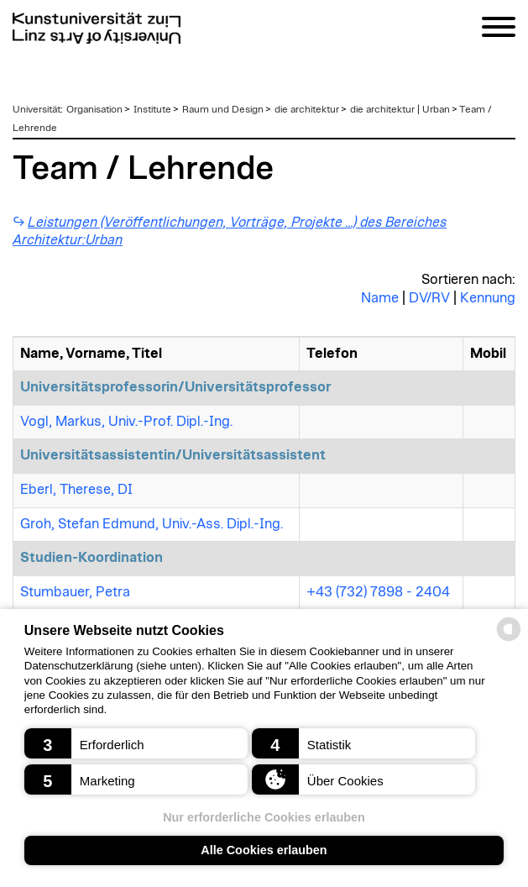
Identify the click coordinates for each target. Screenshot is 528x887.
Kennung (487, 298)
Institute (152, 109)
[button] (136, 743)
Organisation (94, 109)
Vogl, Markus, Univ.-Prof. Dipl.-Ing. (126, 421)
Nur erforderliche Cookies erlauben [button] (264, 817)
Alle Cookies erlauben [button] (264, 850)
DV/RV (429, 298)
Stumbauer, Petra (75, 592)
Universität (36, 109)
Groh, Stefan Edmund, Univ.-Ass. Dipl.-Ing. (151, 524)
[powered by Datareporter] (508, 639)
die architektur (306, 109)
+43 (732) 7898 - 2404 (378, 592)
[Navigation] (498, 30)
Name (380, 298)
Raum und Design (223, 109)
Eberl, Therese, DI (76, 489)
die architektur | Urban (400, 109)
